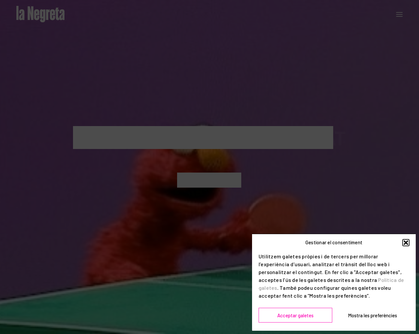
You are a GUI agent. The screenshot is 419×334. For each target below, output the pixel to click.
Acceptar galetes (295, 315)
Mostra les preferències (372, 315)
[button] (406, 242)
